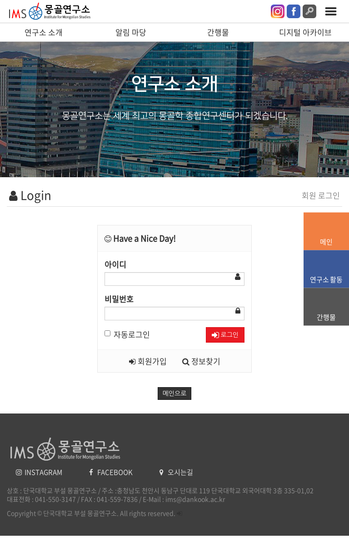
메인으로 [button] (175, 393)
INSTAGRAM (40, 472)
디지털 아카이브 (305, 32)
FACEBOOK (111, 472)
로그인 (225, 335)
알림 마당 (130, 32)
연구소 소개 (44, 32)
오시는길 (176, 472)
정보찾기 (201, 361)
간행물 (218, 32)
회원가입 (148, 361)
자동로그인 (127, 334)
